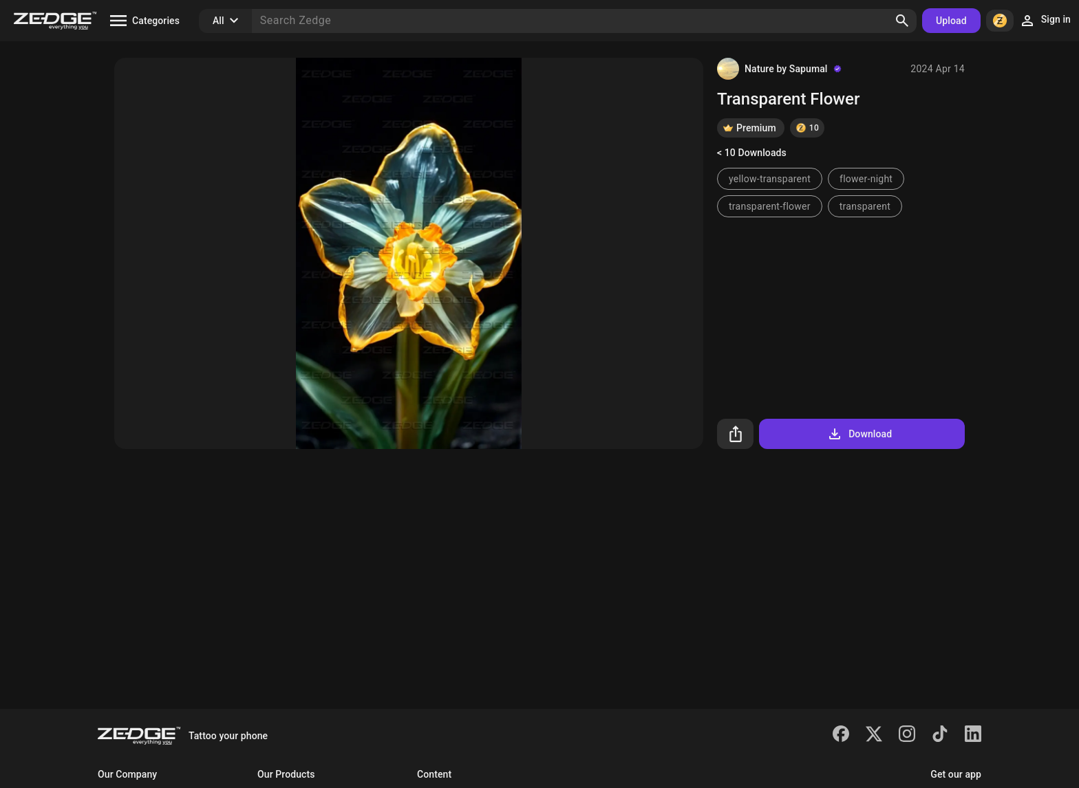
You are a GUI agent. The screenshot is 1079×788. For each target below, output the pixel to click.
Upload (951, 20)
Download (859, 434)
